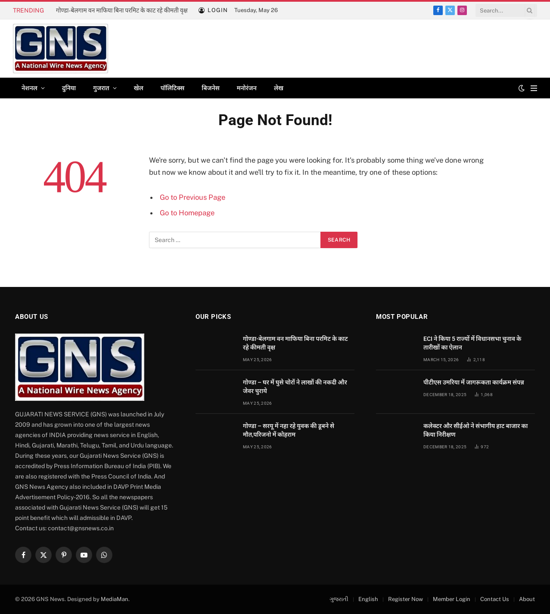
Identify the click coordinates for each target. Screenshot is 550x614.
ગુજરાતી (338, 599)
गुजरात (101, 88)
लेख (278, 88)
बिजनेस (210, 88)
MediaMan (114, 599)
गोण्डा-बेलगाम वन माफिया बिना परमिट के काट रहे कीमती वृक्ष (122, 10)
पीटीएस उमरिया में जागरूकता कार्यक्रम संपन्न (473, 382)
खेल (138, 88)
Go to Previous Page (192, 197)
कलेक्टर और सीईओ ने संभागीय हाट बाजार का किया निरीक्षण (475, 430)
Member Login (451, 599)
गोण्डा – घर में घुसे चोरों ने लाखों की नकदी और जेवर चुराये (295, 386)
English (368, 599)
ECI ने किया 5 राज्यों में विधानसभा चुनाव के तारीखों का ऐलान (472, 343)
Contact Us (494, 599)
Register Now (405, 599)
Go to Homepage (187, 212)
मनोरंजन (247, 88)
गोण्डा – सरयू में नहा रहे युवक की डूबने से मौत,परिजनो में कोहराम (288, 430)
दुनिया (69, 88)
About (527, 599)
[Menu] (534, 88)
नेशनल (29, 88)
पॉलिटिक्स (173, 88)
